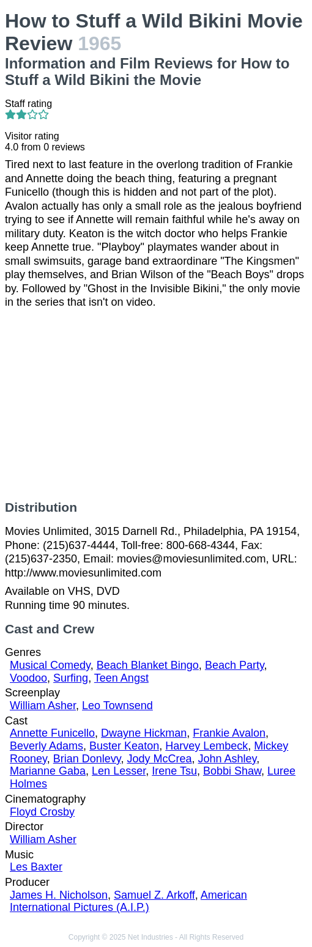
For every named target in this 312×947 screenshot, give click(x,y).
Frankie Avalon (229, 733)
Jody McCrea (159, 759)
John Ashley (227, 759)
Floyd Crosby (42, 812)
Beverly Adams (46, 746)
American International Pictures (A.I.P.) (128, 901)
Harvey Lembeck (206, 746)
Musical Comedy (50, 665)
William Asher (43, 705)
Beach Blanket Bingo (148, 665)
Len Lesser (119, 771)
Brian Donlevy (87, 759)
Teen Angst (121, 678)
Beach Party (234, 665)
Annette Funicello (52, 733)
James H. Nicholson (59, 895)
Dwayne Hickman (144, 733)
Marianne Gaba (48, 771)
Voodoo (28, 678)
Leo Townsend (117, 705)
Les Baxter (36, 867)
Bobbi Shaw (232, 771)
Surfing (70, 678)
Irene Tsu (174, 771)
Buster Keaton (124, 746)
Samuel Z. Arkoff (154, 895)
